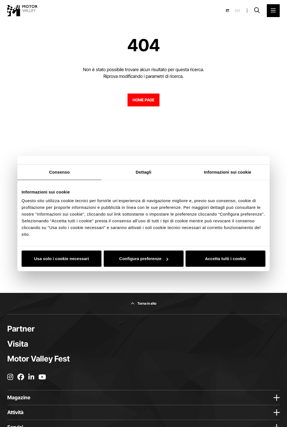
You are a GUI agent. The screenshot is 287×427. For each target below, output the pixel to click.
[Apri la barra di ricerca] (257, 10)
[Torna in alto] (143, 303)
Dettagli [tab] (143, 171)
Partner (21, 328)
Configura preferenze (143, 258)
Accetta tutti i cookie (225, 258)
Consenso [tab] (59, 171)
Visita (17, 344)
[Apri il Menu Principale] (273, 10)
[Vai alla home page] (22, 10)
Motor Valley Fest (38, 358)
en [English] (237, 10)
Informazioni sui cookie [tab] (227, 171)
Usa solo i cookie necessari (61, 258)
